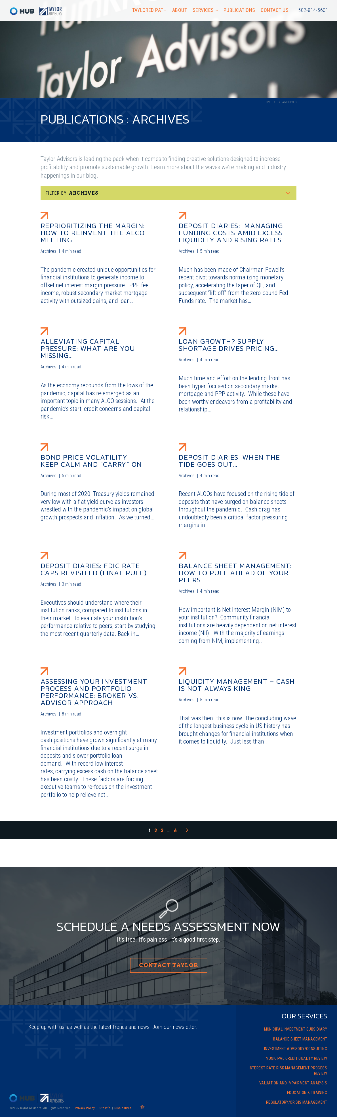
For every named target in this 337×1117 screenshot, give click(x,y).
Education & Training (307, 1092)
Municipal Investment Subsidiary (295, 1029)
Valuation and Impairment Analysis (293, 1083)
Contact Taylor (168, 965)
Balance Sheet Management (300, 1039)
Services (203, 10)
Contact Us (274, 10)
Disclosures (122, 1108)
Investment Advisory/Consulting (295, 1048)
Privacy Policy (85, 1108)
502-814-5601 (313, 10)
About (179, 10)
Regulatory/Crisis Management (296, 1102)
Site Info (104, 1108)
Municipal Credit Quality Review (296, 1058)
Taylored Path (149, 10)
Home (268, 102)
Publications (239, 10)
